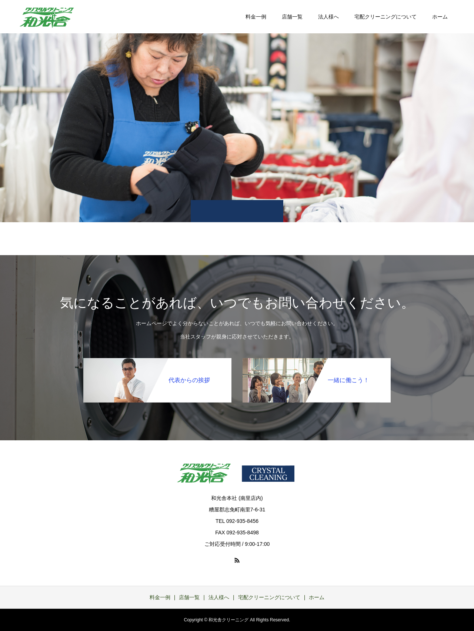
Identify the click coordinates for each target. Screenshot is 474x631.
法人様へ (328, 17)
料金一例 (256, 17)
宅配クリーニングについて (385, 17)
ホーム (440, 17)
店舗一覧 (292, 17)
